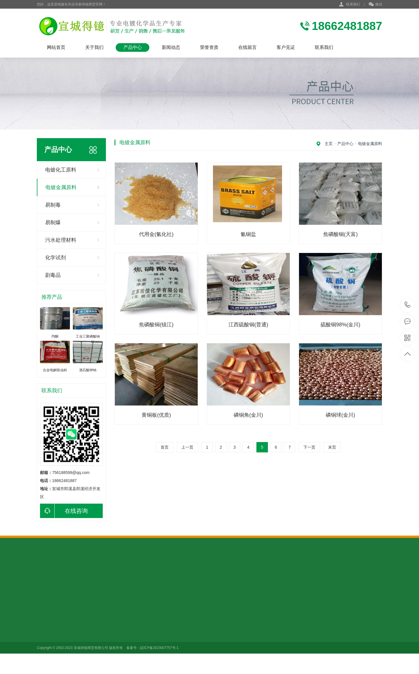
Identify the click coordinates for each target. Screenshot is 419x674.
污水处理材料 (60, 240)
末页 (332, 447)
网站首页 (56, 47)
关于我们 (94, 47)
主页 (329, 143)
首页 (165, 447)
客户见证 (286, 47)
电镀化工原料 (60, 170)
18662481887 (407, 305)
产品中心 (132, 47)
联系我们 (353, 4)
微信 (375, 4)
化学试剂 (55, 257)
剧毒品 (53, 275)
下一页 (309, 447)
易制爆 (53, 222)
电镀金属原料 (61, 187)
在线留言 (247, 47)
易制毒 (53, 205)
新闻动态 (171, 47)
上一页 (187, 447)
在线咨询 (64, 511)
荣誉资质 (209, 47)
